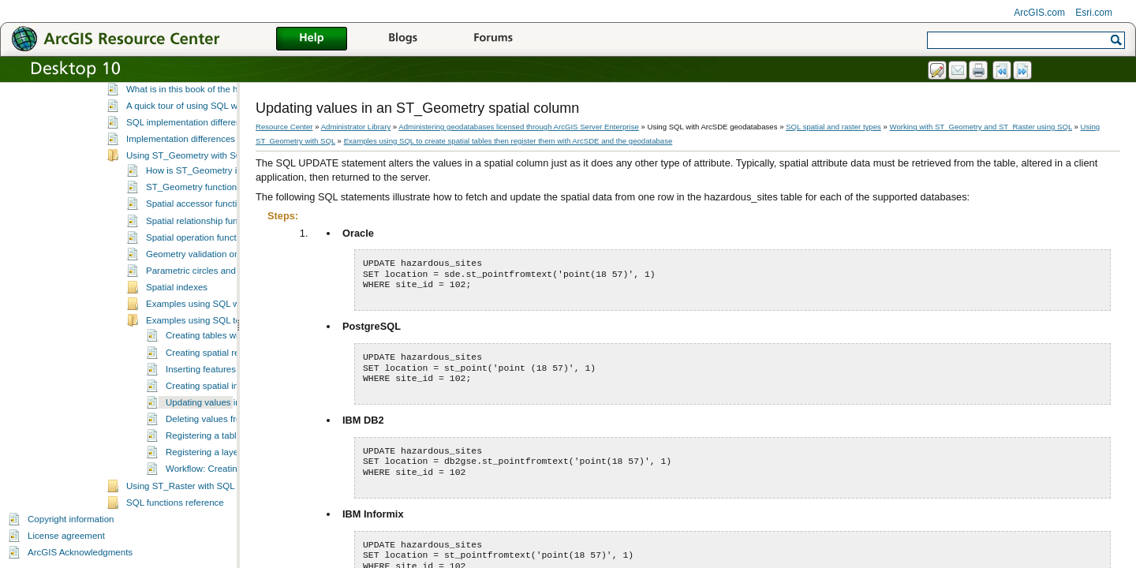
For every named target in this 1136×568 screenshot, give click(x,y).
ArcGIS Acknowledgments (80, 552)
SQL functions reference (175, 502)
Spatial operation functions (199, 237)
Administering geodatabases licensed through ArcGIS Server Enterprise (518, 126)
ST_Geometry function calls (201, 187)
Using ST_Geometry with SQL (187, 155)
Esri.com (1093, 12)
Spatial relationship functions (204, 221)
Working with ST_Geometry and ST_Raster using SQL (981, 126)
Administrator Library (356, 126)
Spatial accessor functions (199, 203)
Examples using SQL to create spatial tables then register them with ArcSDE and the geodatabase (508, 140)
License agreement (66, 535)
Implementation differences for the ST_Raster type (227, 139)
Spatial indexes (176, 287)
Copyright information (71, 519)
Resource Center (284, 126)
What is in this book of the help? (190, 89)
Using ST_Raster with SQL (180, 486)
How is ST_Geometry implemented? (219, 170)
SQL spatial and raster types (833, 126)
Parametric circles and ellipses (207, 270)
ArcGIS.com (1039, 12)
